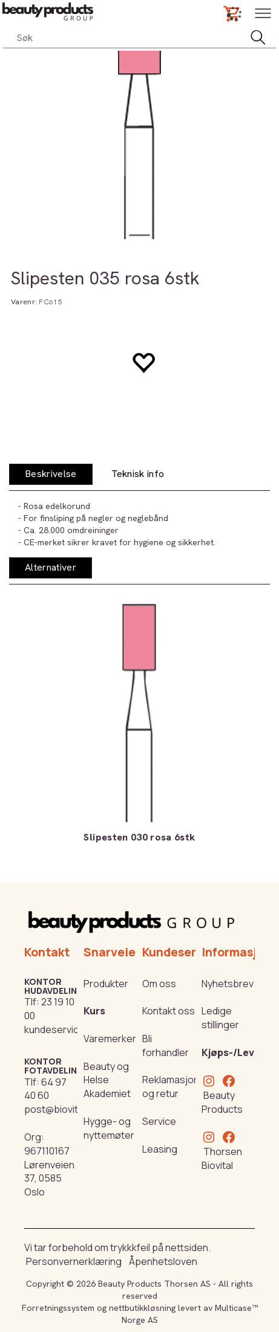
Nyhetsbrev (228, 983)
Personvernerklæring (74, 1261)
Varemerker (110, 1038)
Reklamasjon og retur (170, 1086)
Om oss (159, 983)
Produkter (106, 983)
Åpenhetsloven (163, 1261)
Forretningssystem (58, 1307)
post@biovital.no (61, 1109)
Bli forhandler (165, 1045)
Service (159, 1121)
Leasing (159, 1149)
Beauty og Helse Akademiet (107, 1080)
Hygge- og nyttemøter (109, 1128)
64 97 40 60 (45, 1089)
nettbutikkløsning (142, 1307)
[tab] (51, 474)
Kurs (94, 1010)
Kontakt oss (168, 1010)
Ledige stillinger (220, 1017)
